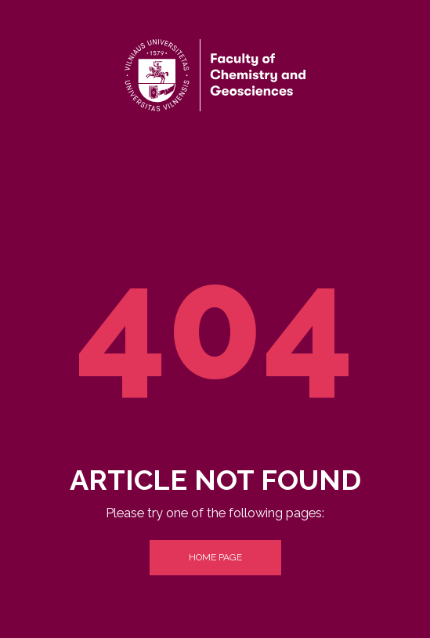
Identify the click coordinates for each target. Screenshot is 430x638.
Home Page (215, 557)
